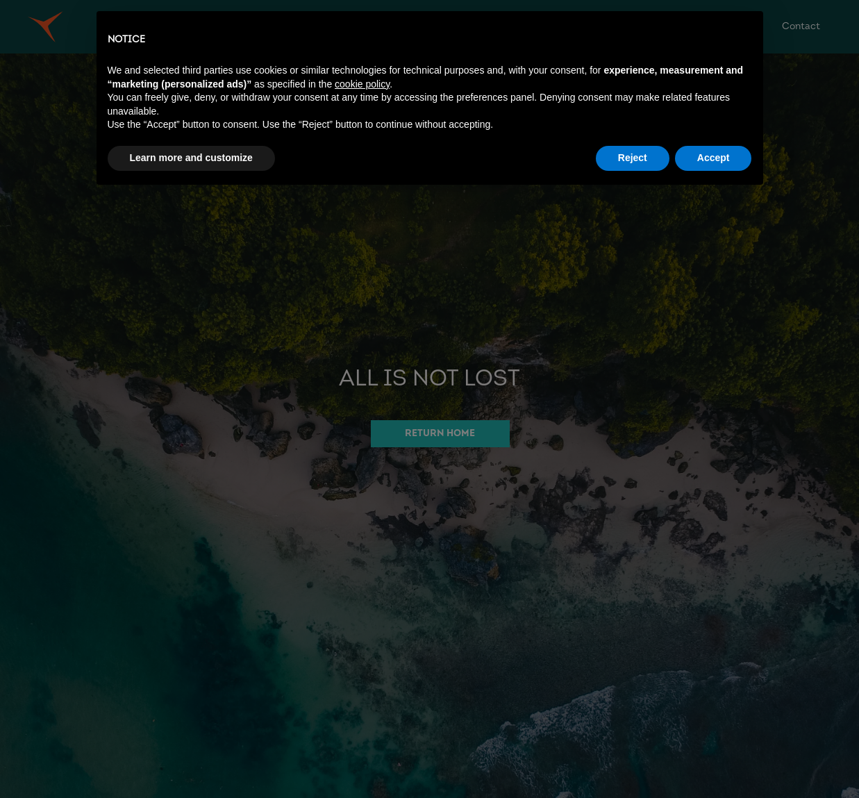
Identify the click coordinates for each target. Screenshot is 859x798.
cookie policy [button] (362, 84)
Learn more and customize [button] (191, 157)
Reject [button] (632, 157)
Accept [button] (713, 157)
